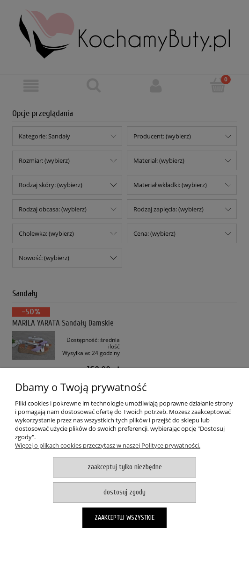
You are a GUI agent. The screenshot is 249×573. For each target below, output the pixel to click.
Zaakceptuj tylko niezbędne (125, 467)
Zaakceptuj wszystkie (124, 518)
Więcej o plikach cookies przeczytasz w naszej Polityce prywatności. (107, 445)
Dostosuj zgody (124, 492)
